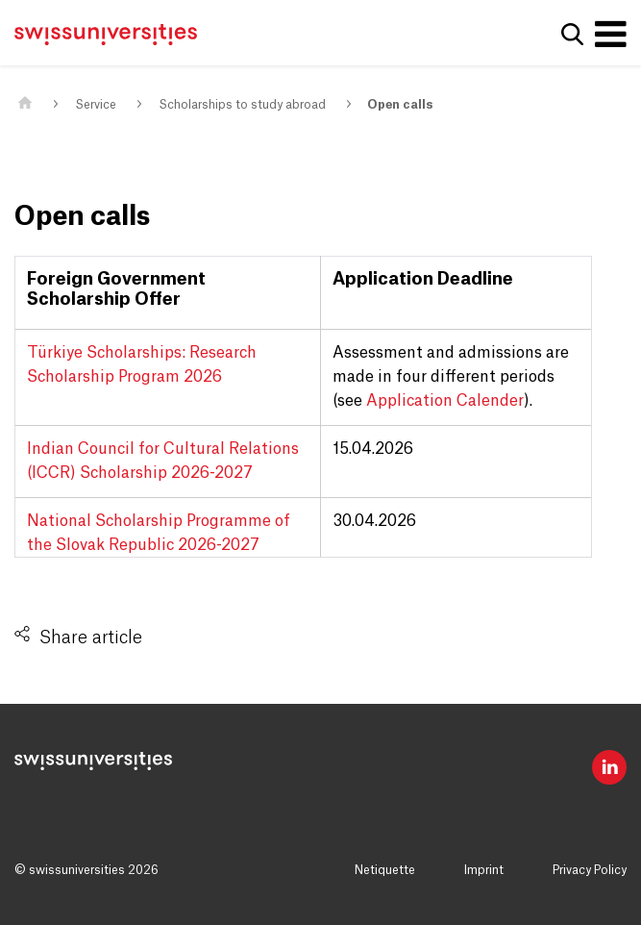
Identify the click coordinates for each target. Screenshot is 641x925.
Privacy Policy (590, 870)
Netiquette (385, 870)
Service (95, 105)
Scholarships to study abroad (242, 105)
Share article (90, 637)
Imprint (484, 870)
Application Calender (445, 401)
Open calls (399, 105)
